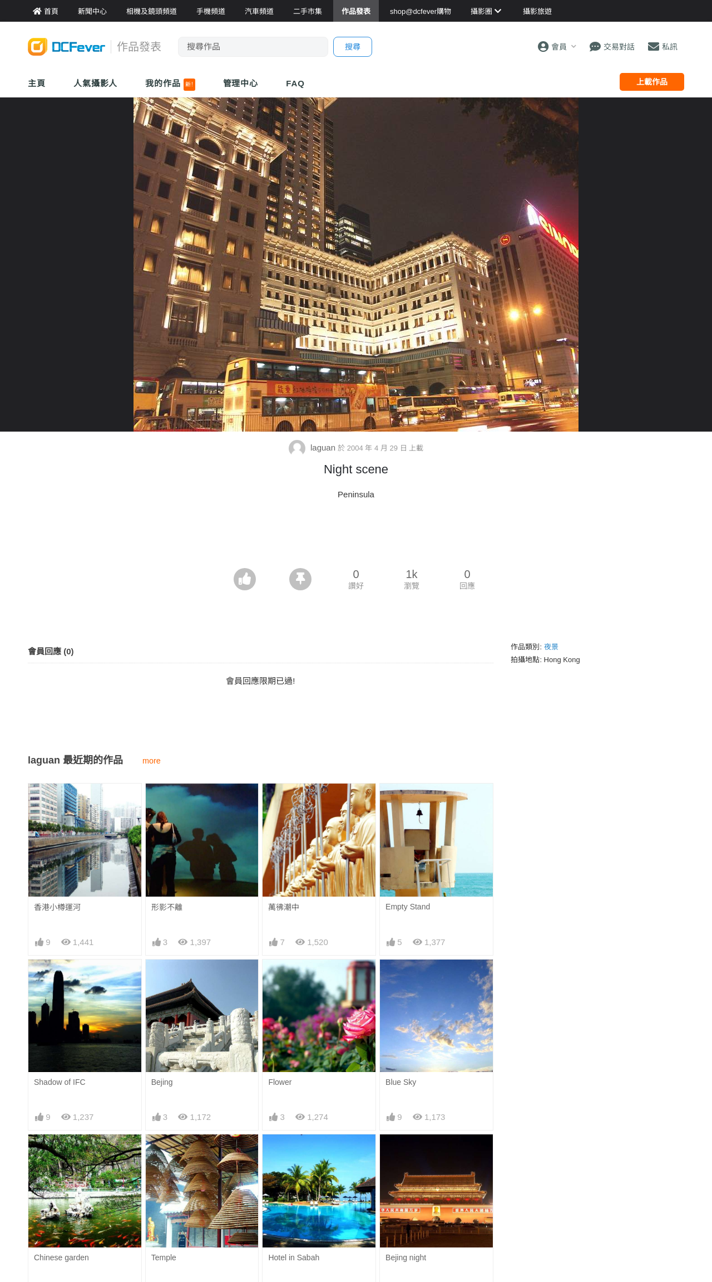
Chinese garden (61, 1257)
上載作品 (652, 81)
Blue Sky (400, 1082)
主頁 (37, 83)
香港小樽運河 (57, 907)
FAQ (295, 83)
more (151, 760)
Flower (279, 1082)
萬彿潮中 (283, 907)
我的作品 (170, 85)
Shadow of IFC (60, 1082)
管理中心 (241, 83)
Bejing (162, 1082)
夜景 (551, 647)
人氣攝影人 (95, 83)
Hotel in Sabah (293, 1257)
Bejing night (405, 1257)
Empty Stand (407, 906)
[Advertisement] (356, 537)
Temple (163, 1257)
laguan (313, 447)
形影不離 (166, 907)
